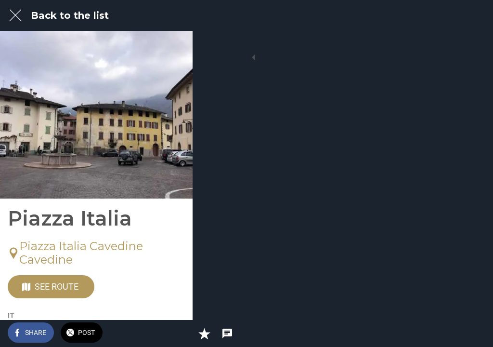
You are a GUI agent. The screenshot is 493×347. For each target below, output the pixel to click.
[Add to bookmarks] (450, 333)
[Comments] (473, 333)
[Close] (15, 15)
